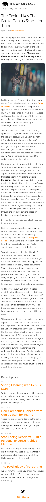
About (26, 8)
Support (18, 8)
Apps (5, 8)
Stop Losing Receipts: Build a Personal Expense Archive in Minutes (21, 440)
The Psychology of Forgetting (21, 467)
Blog (11, 8)
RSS (18, 497)
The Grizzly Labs (17, 30)
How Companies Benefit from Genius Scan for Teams (21, 412)
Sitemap (25, 497)
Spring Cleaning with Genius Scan (21, 387)
